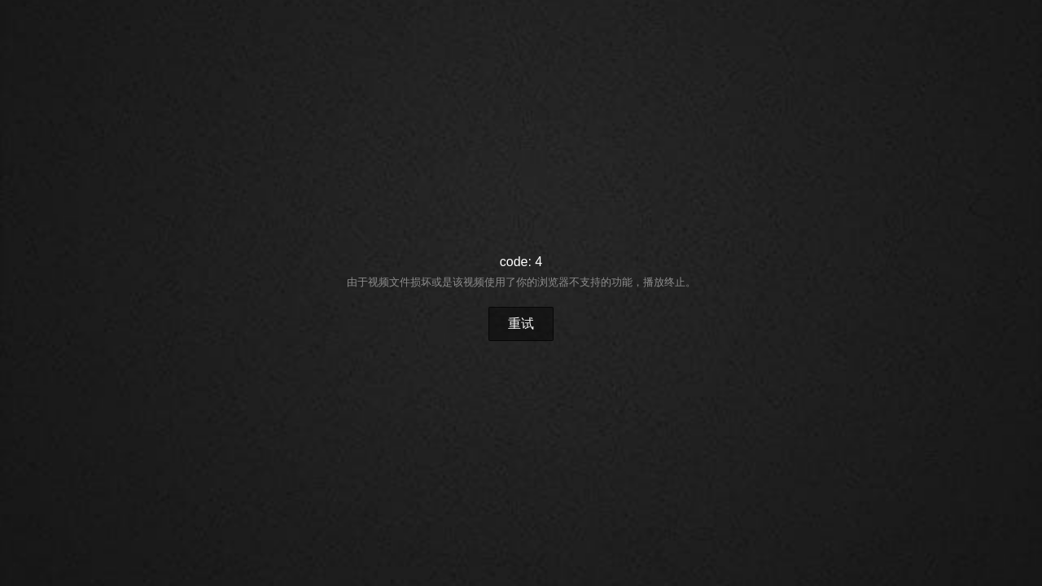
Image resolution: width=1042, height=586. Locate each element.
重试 (521, 323)
